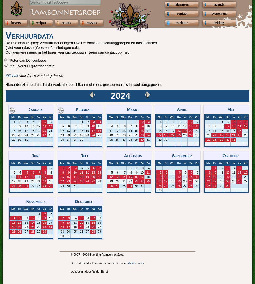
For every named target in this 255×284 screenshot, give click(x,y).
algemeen (182, 4)
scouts (66, 23)
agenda (219, 4)
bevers (16, 23)
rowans (91, 23)
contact (182, 14)
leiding (219, 23)
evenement (219, 14)
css (141, 263)
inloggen (61, 2)
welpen (41, 23)
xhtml (131, 263)
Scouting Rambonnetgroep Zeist (51, 11)
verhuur (182, 23)
